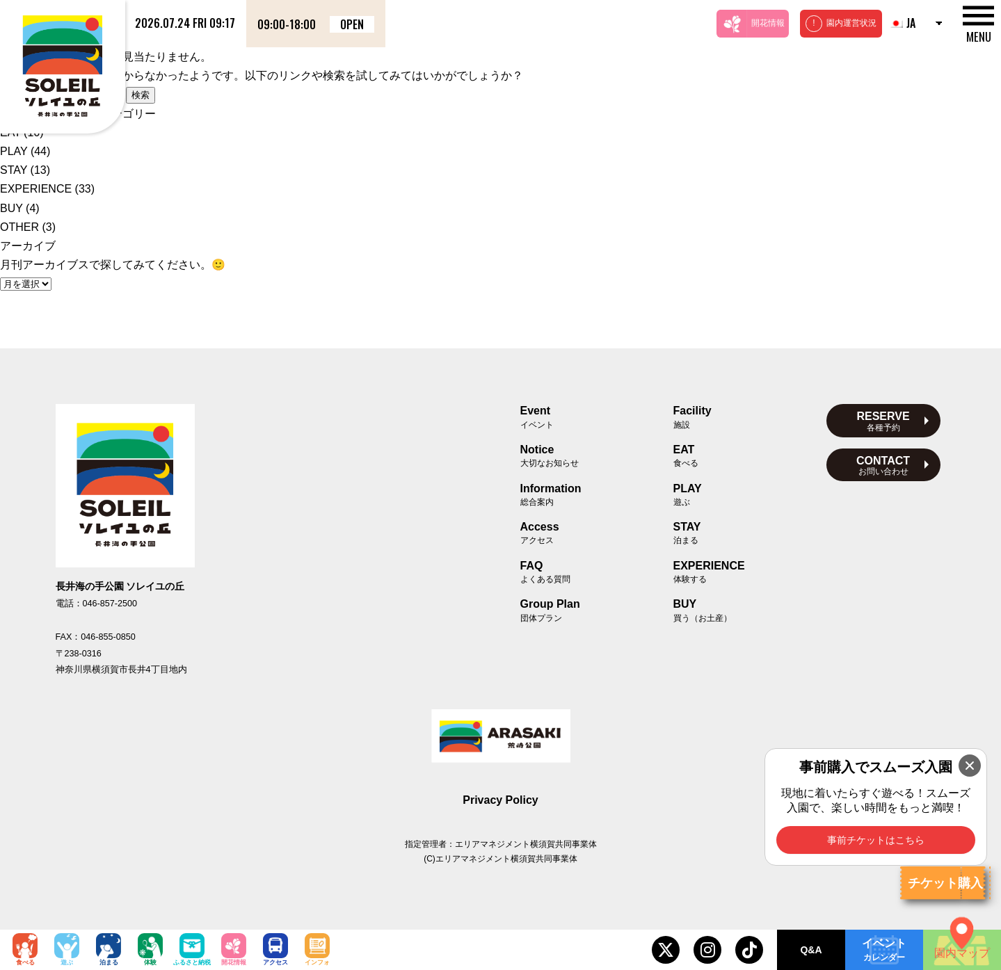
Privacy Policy (500, 800)
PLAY (13, 151)
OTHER (19, 227)
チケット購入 (945, 883)
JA (902, 23)
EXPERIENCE (36, 189)
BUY (11, 208)
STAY (13, 170)
